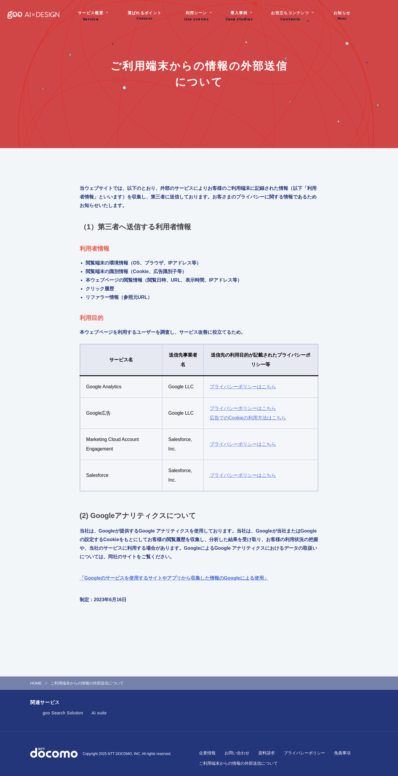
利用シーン (196, 13)
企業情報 (207, 753)
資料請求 (266, 753)
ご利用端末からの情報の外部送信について (238, 763)
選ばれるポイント (144, 15)
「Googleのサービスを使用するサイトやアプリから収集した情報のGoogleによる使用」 (174, 578)
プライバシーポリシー (304, 753)
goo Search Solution (63, 713)
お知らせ (341, 15)
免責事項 (342, 753)
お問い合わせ (236, 753)
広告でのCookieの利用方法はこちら (248, 417)
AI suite (99, 713)
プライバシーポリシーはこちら (243, 386)
